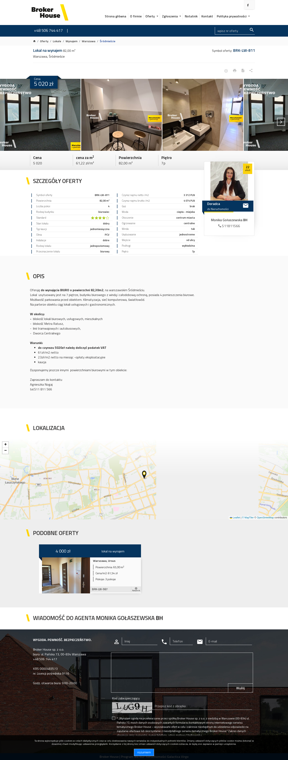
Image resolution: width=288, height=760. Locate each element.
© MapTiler (248, 517)
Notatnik (191, 16)
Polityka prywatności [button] (232, 16)
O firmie (136, 16)
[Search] (235, 31)
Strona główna (115, 16)
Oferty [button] (150, 16)
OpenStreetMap (265, 517)
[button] (144, 475)
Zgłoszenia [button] (170, 16)
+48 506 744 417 (48, 30)
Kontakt (207, 16)
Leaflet (235, 517)
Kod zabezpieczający (126, 698)
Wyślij (240, 688)
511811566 (229, 226)
